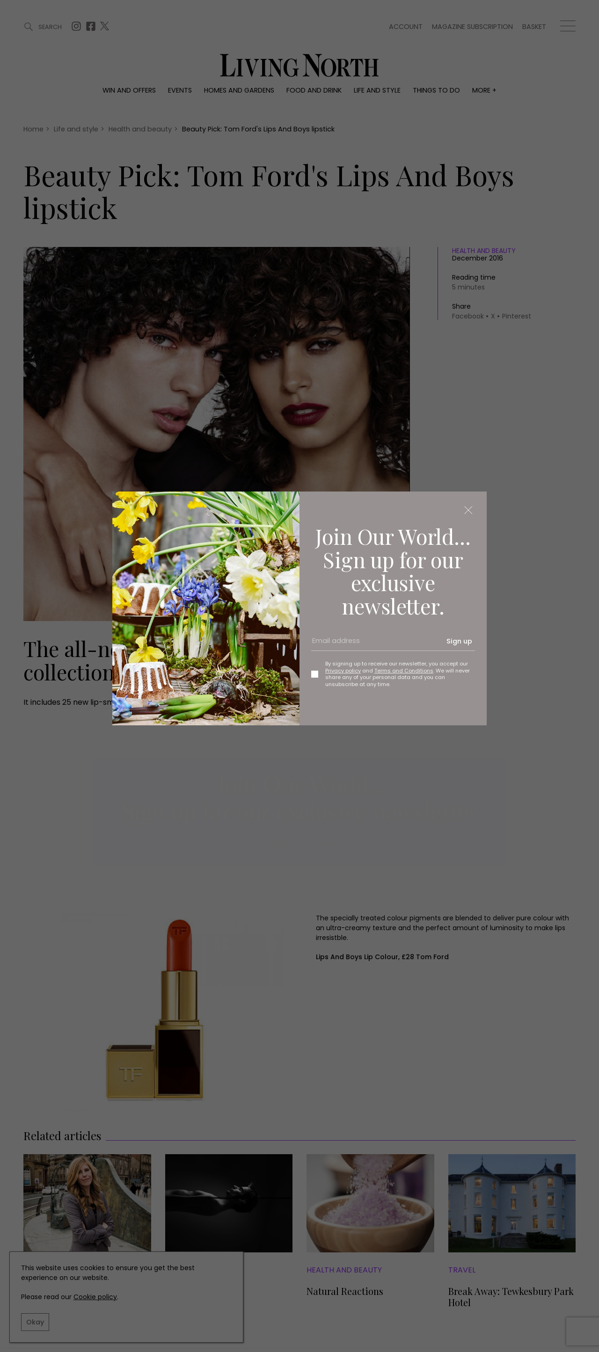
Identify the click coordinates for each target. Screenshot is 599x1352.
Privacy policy (343, 670)
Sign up (459, 641)
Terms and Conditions (403, 670)
